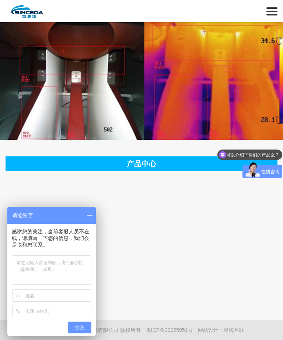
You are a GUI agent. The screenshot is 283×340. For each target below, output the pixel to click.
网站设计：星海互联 (221, 330)
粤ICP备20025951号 (169, 330)
